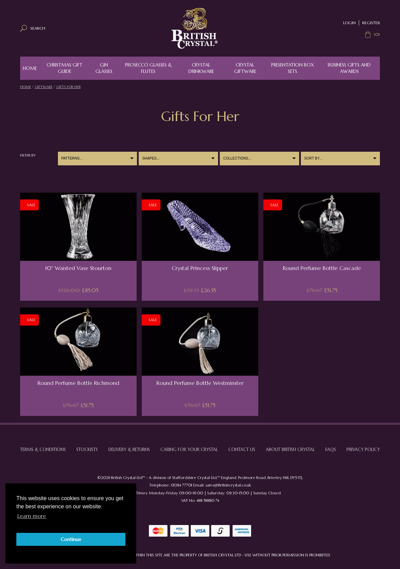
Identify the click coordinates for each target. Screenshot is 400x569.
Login (349, 22)
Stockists (87, 449)
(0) (377, 34)
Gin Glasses (103, 68)
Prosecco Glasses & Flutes (148, 68)
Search (37, 28)
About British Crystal (290, 449)
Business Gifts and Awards (349, 68)
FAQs (330, 449)
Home (30, 68)
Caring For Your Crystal (189, 449)
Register (371, 22)
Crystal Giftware (245, 68)
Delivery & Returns (129, 449)
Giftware (43, 87)
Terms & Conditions (43, 449)
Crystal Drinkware (201, 68)
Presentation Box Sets (292, 68)
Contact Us (241, 449)
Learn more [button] (31, 515)
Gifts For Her (68, 87)
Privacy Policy (363, 449)
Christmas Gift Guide (64, 68)
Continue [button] (71, 539)
